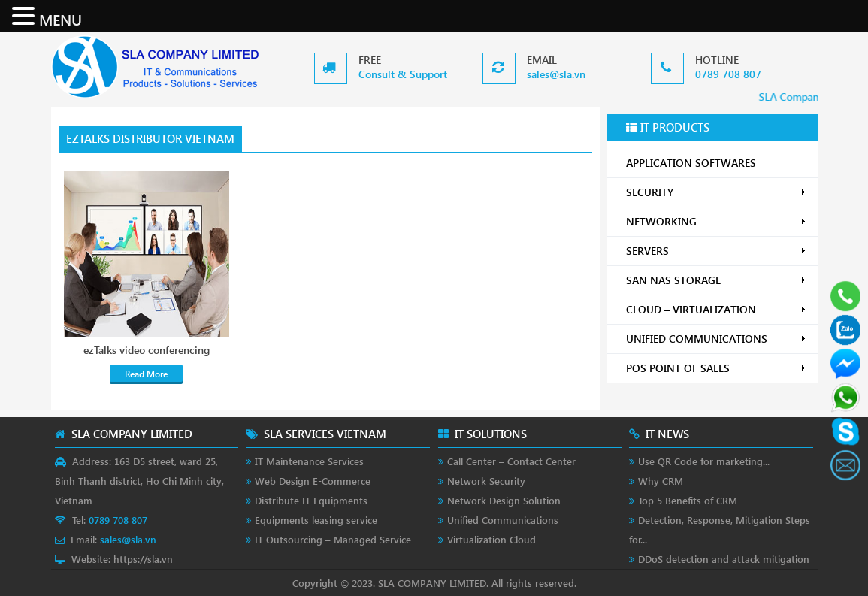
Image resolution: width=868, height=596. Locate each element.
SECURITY (716, 192)
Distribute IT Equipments (311, 500)
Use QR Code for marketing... (704, 461)
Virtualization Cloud (491, 539)
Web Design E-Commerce (312, 480)
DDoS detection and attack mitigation (723, 558)
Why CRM (660, 480)
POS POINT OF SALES (716, 368)
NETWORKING (716, 221)
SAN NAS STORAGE (716, 280)
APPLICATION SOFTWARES (691, 163)
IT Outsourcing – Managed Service (333, 539)
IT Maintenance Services (309, 461)
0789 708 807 (728, 74)
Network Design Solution (504, 500)
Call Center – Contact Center (511, 461)
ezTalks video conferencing (146, 350)
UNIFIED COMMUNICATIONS (716, 338)
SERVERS (716, 251)
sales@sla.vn (556, 74)
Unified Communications (502, 519)
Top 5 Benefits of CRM (687, 500)
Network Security (486, 480)
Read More (146, 374)
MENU (60, 18)
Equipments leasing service (316, 519)
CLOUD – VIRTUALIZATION (716, 309)
